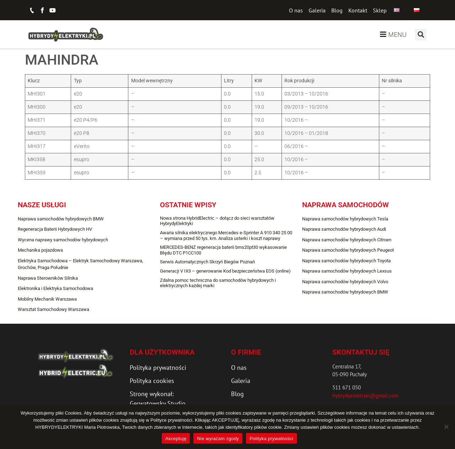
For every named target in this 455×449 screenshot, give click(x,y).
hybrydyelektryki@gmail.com (365, 395)
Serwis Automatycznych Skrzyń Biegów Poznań (207, 261)
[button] (421, 34)
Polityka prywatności (271, 438)
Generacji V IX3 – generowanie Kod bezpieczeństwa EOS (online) (225, 271)
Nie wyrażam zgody (218, 438)
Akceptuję (175, 438)
